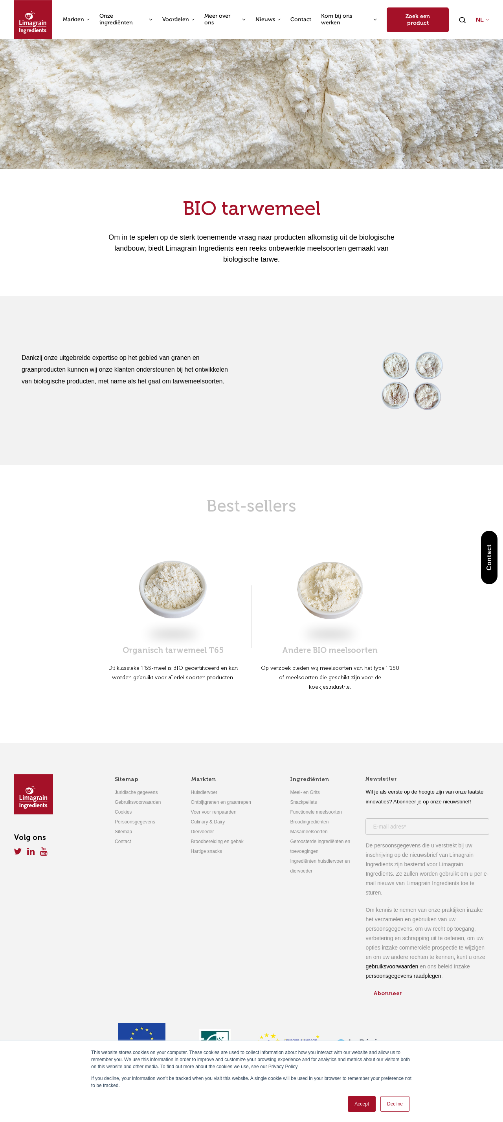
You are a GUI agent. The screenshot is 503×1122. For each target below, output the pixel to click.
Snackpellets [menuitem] (303, 802)
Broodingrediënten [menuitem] (309, 822)
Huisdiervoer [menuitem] (204, 792)
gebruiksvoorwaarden (391, 966)
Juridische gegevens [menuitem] (136, 792)
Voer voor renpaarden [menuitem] (214, 812)
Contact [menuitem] (123, 841)
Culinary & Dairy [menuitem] (208, 822)
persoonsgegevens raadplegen (403, 976)
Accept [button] (361, 1104)
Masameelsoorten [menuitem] (308, 831)
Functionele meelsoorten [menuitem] (315, 812)
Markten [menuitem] (203, 779)
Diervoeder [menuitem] (202, 831)
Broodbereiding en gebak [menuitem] (217, 841)
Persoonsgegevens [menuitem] (135, 822)
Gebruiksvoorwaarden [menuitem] (138, 802)
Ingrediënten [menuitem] (309, 779)
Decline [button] (395, 1104)
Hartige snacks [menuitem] (206, 851)
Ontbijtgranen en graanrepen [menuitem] (221, 802)
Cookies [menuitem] (123, 812)
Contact (300, 19)
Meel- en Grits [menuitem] (304, 792)
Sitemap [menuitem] (126, 779)
